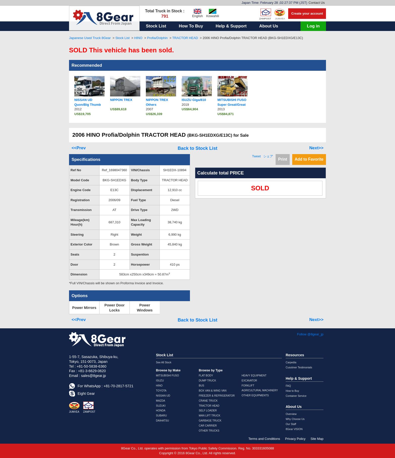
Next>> (316, 148)
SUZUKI (161, 405)
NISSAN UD (163, 395)
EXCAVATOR (249, 380)
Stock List (156, 26)
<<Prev (79, 148)
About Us (268, 26)
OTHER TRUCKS (209, 430)
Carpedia (291, 362)
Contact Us (317, 3)
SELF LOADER (208, 410)
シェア (268, 156)
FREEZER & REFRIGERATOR (217, 395)
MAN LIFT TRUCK (209, 415)
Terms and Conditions (264, 439)
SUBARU (161, 415)
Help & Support (231, 26)
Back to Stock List (197, 148)
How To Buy (191, 26)
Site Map (317, 439)
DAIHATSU (162, 420)
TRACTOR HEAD (185, 38)
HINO (138, 38)
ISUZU (160, 380)
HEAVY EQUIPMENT (254, 375)
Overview (291, 414)
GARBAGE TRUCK (210, 420)
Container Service (296, 396)
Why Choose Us (295, 419)
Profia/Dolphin (157, 38)
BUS (201, 385)
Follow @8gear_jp (310, 334)
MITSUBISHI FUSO (167, 375)
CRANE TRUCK (208, 400)
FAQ (288, 385)
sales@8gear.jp (93, 376)
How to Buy (292, 391)
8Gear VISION (294, 429)
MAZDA (160, 400)
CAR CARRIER (208, 425)
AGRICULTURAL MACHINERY (260, 390)
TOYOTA (161, 390)
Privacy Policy (295, 439)
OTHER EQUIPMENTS (255, 395)
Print (282, 159)
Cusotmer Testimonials (299, 367)
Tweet (256, 156)
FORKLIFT (248, 385)
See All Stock (163, 362)
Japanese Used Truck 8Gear (90, 38)
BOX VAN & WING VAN (212, 390)
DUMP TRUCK (207, 380)
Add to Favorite (309, 159)
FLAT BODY (206, 375)
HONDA (161, 410)
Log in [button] (313, 26)
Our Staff (291, 424)
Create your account (307, 13)
